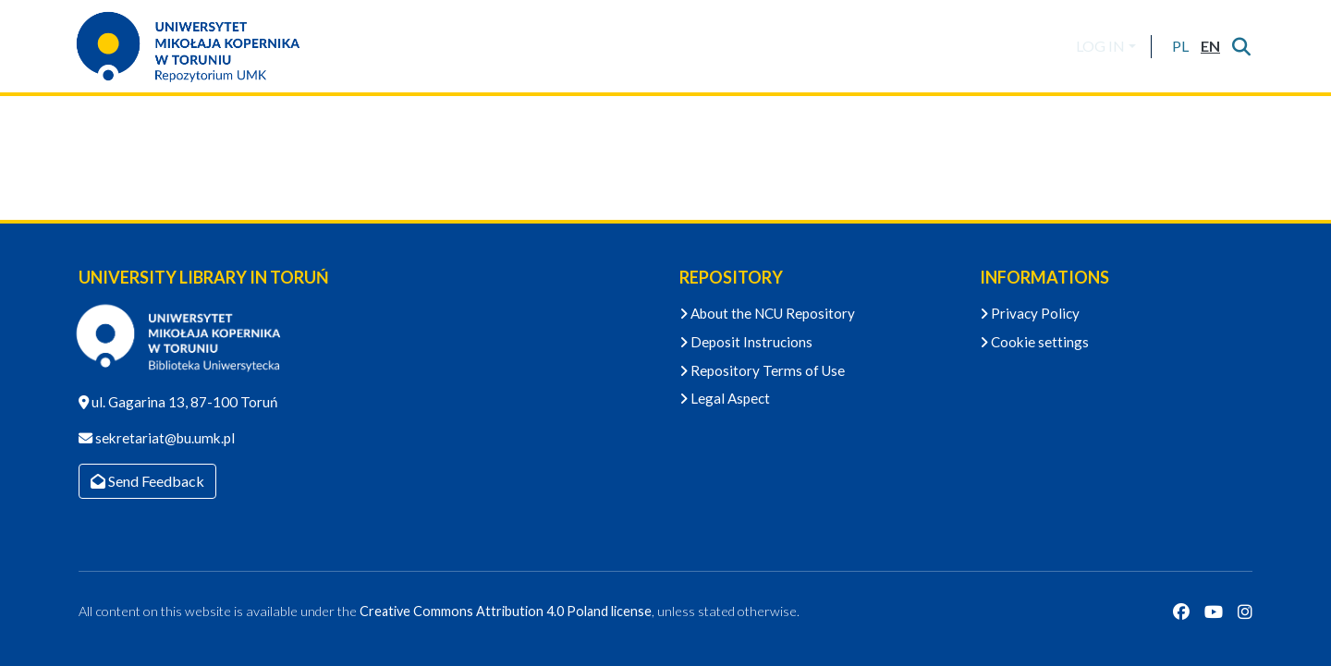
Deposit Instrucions (745, 341)
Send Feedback (147, 481)
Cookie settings (1034, 341)
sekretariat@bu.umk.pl (163, 438)
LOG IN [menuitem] (1100, 45)
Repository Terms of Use (762, 370)
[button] (1180, 46)
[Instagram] (1245, 611)
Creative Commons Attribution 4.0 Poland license (506, 611)
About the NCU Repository (767, 313)
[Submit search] (1240, 46)
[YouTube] (1213, 611)
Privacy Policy (1030, 313)
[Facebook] (1181, 611)
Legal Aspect (724, 398)
